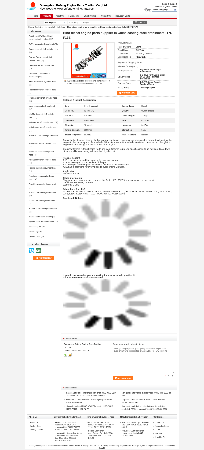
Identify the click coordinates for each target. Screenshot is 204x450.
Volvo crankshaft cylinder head (42, 200)
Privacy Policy (35, 446)
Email (174, 7)
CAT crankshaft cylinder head (41, 44)
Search (141, 22)
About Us (60, 16)
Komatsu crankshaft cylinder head (43, 135)
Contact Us (106, 16)
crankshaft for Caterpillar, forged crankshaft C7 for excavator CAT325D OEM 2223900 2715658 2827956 (68, 437)
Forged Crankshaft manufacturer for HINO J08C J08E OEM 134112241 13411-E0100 (101, 434)
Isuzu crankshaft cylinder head (42, 106)
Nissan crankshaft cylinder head (42, 160)
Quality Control (90, 16)
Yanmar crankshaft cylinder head (43, 209)
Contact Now (128, 93)
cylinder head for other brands (41, 222)
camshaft (33, 232)
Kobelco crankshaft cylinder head (43, 127)
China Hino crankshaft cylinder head (57, 446)
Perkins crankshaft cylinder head (42, 168)
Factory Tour (73, 16)
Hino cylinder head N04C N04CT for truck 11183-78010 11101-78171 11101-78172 (101, 424)
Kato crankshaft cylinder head (41, 122)
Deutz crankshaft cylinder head (42, 65)
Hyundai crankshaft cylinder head (43, 98)
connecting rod (35, 227)
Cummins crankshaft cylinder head (43, 49)
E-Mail (157, 430)
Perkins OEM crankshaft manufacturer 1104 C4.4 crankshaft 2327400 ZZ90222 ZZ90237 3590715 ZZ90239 (67, 426)
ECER (102, 448)
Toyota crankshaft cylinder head (42, 192)
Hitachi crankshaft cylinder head (42, 90)
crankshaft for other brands (40, 217)
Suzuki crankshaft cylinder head (42, 184)
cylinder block (34, 236)
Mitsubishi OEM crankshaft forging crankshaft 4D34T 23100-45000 (132, 433)
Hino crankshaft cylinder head (54, 27)
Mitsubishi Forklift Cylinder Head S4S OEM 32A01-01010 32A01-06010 (135, 424)
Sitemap (158, 433)
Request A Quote (162, 7)
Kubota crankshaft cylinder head (42, 143)
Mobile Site (160, 437)
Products (47, 16)
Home (35, 16)
